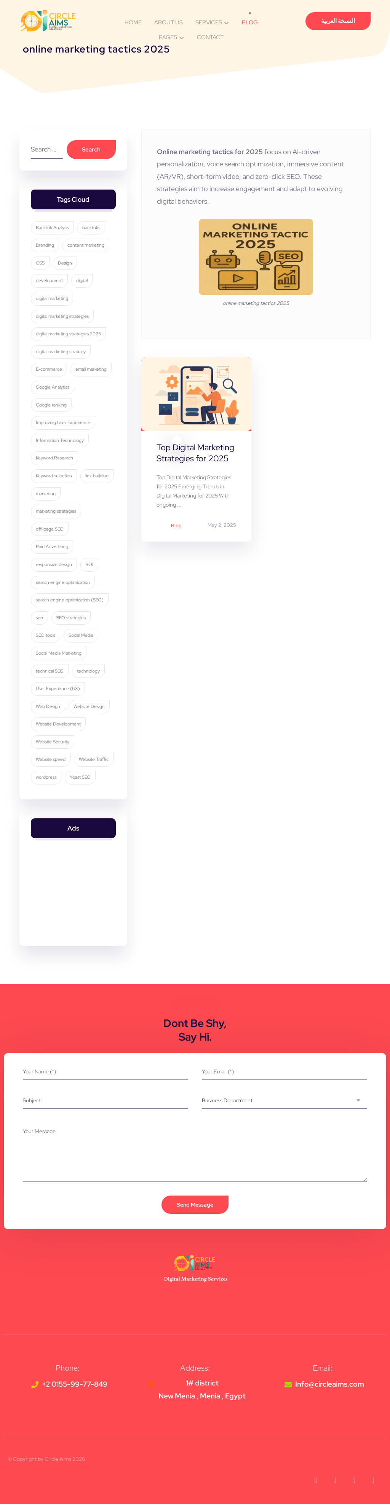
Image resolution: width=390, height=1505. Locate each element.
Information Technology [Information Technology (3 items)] (60, 441)
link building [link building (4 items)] (97, 476)
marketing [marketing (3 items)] (46, 494)
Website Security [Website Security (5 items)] (52, 742)
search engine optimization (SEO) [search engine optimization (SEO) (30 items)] (70, 601)
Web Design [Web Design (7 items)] (48, 707)
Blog (176, 525)
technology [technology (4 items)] (88, 671)
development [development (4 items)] (49, 281)
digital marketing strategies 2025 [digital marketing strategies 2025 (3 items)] (68, 335)
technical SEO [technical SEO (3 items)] (50, 671)
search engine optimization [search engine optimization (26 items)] (63, 583)
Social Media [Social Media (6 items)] (81, 636)
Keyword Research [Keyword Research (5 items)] (54, 459)
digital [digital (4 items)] (82, 281)
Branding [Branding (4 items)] (45, 246)
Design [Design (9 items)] (65, 263)
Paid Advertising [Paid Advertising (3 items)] (52, 547)
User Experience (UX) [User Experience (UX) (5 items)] (58, 689)
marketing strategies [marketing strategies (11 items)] (56, 512)
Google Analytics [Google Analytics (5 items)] (52, 387)
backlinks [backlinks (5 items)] (91, 228)
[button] (315, 1481)
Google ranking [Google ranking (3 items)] (51, 405)
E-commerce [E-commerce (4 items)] (49, 370)
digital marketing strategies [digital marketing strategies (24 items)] (62, 317)
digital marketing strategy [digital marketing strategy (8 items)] (61, 352)
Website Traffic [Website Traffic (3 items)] (94, 760)
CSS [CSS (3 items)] (40, 263)
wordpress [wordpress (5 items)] (46, 778)
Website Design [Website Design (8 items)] (89, 707)
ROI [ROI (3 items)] (89, 565)
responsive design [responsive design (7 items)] (54, 565)
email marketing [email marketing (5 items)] (91, 370)
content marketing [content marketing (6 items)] (85, 246)
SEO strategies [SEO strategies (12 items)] (71, 618)
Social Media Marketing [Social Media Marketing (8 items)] (59, 653)
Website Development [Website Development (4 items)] (58, 725)
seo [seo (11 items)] (39, 618)
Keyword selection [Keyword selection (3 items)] (54, 476)
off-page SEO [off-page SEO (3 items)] (50, 529)
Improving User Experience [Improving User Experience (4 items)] (63, 423)
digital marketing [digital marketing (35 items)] (52, 299)
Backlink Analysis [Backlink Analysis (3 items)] (52, 228)
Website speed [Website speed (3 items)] (51, 760)
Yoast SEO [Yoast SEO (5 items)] (80, 778)
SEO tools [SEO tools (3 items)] (45, 636)
